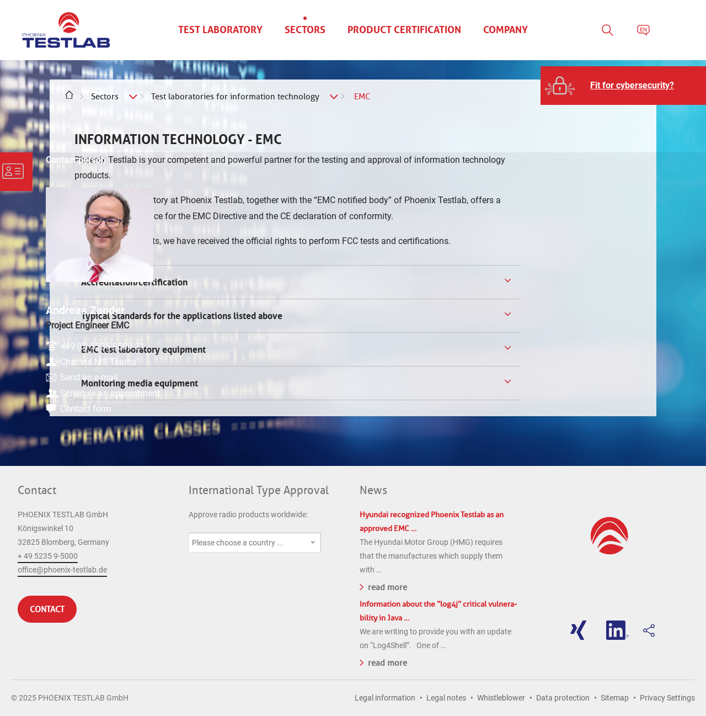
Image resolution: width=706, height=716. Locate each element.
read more (383, 586)
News (373, 490)
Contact (37, 490)
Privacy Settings (667, 697)
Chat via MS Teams (643, 334)
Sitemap (615, 697)
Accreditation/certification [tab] (133, 282)
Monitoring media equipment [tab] (138, 383)
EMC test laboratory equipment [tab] (142, 349)
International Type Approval (259, 490)
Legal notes (446, 697)
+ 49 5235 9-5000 (48, 555)
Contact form (630, 404)
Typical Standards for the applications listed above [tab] (180, 315)
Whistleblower (501, 697)
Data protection (563, 697)
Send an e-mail (633, 352)
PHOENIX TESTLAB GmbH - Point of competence (66, 30)
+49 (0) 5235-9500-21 (647, 316)
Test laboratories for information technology (235, 97)
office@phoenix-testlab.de (62, 569)
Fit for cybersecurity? (632, 85)
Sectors (105, 97)
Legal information (385, 697)
